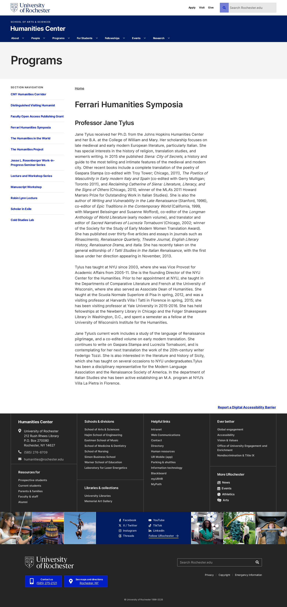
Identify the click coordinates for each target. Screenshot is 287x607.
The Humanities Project (27, 149)
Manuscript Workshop (26, 187)
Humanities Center (37, 29)
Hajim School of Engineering (103, 435)
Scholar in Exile (21, 209)
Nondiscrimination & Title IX (235, 455)
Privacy (209, 575)
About (15, 38)
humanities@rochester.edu (44, 459)
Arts (223, 500)
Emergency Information (248, 575)
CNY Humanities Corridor (28, 94)
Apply (192, 7)
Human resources (163, 451)
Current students (29, 486)
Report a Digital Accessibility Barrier (247, 407)
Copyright (224, 575)
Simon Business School (99, 457)
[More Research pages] (169, 38)
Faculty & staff (28, 496)
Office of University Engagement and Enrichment (242, 448)
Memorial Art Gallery (98, 501)
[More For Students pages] (97, 38)
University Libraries (97, 496)
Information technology (166, 468)
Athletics (226, 494)
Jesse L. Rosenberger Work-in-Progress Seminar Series (33, 162)
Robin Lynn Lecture (24, 198)
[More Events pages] (145, 38)
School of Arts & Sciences (31, 21)
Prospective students (32, 480)
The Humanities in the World (30, 138)
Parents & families (30, 491)
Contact (156, 440)
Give (211, 7)
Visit (202, 7)
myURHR (157, 479)
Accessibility (226, 435)
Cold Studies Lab (22, 220)
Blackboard (158, 473)
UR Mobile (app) (162, 457)
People (35, 38)
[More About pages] (23, 38)
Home (79, 88)
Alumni (22, 502)
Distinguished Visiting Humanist (33, 105)
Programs (58, 38)
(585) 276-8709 (36, 452)
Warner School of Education (103, 462)
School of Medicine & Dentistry (105, 446)
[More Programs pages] (69, 38)
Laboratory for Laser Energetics (105, 468)
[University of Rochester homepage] (30, 7)
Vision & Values (227, 440)
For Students (84, 38)
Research (159, 38)
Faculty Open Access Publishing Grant (37, 116)
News (223, 482)
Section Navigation (27, 87)
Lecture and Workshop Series (31, 176)
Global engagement (230, 429)
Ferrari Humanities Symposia (31, 127)
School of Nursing (96, 451)
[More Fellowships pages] (124, 38)
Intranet (156, 429)
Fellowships (112, 38)
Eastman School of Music (101, 440)
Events (136, 38)
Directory (157, 446)
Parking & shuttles (163, 462)
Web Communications (165, 435)
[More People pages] (44, 38)
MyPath (156, 484)
